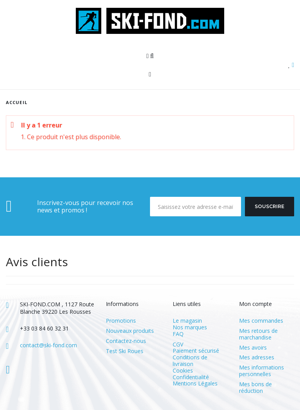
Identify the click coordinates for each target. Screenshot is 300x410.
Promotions (121, 321)
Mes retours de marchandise (258, 334)
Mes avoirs (253, 348)
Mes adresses (256, 357)
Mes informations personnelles (261, 371)
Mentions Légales (195, 383)
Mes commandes (261, 321)
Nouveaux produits (130, 331)
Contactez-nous (126, 341)
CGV (178, 344)
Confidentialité (191, 377)
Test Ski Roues (124, 351)
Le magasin (187, 320)
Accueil (16, 102)
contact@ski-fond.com (48, 345)
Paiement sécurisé (196, 350)
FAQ (178, 334)
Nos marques (190, 327)
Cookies (183, 370)
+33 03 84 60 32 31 (44, 328)
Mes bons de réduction (255, 387)
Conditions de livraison (190, 360)
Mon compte (255, 304)
